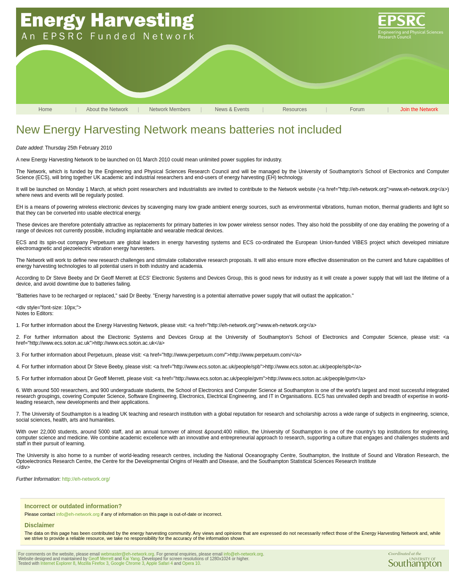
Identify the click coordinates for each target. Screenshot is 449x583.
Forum (357, 109)
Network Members (169, 109)
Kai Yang (131, 558)
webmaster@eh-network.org (127, 554)
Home (45, 109)
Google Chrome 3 (127, 563)
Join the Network (419, 109)
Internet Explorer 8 (58, 563)
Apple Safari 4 (159, 563)
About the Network (107, 109)
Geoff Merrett (102, 558)
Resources (294, 109)
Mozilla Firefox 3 (93, 563)
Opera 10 (191, 563)
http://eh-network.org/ (86, 479)
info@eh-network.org (77, 514)
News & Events (232, 109)
